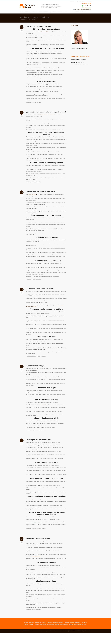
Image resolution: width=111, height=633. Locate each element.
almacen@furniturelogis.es (78, 59)
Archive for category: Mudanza (35, 17)
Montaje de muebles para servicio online (77, 624)
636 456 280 (86, 5)
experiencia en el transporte (36, 521)
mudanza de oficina (32, 194)
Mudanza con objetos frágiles (35, 366)
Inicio (26, 19)
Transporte (33, 356)
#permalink (38, 102)
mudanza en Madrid (36, 555)
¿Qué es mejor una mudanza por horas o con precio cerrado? (46, 112)
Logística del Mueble (29, 622)
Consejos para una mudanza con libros (38, 440)
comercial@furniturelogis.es (82, 9)
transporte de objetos (43, 404)
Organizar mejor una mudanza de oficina (39, 26)
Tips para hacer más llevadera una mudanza (40, 191)
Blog (29, 19)
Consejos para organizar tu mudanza (38, 538)
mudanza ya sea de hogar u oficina (46, 114)
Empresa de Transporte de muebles (55, 622)
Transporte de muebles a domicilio (72, 622)
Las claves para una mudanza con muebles (40, 289)
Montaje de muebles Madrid (60, 624)
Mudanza (29, 102)
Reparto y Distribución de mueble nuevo (44, 624)
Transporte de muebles (40, 622)
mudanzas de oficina (44, 31)
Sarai (34, 102)
